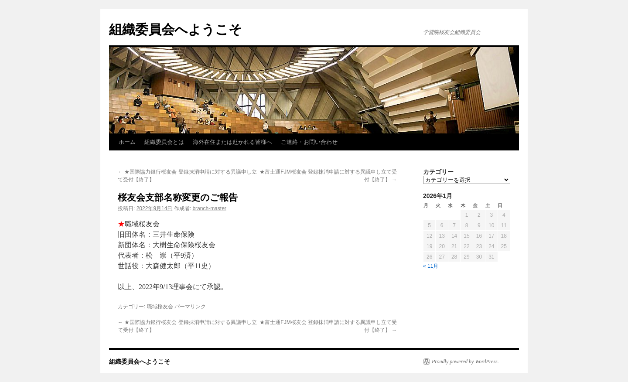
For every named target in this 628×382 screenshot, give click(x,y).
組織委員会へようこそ (175, 29)
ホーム (127, 142)
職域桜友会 (160, 307)
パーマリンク (190, 307)
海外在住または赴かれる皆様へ (232, 142)
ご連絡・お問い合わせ (309, 142)
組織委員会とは (164, 142)
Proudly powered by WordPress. (465, 361)
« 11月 (430, 266)
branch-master (209, 208)
